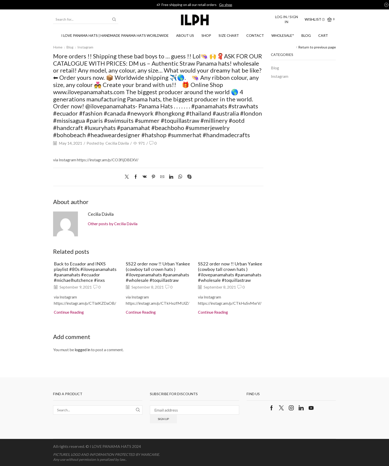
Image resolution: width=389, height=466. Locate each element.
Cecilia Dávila (117, 143)
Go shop (225, 4)
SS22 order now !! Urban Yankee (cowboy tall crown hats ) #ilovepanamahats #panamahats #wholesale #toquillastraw (158, 272)
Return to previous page (317, 47)
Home (58, 47)
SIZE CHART (229, 35)
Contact (255, 35)
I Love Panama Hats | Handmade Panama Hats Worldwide (115, 35)
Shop (206, 35)
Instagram (85, 47)
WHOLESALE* (282, 35)
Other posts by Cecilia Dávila (112, 223)
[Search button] (114, 19)
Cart (323, 35)
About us (185, 35)
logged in (82, 349)
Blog (306, 35)
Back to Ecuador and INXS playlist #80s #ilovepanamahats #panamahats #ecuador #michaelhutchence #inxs (85, 272)
